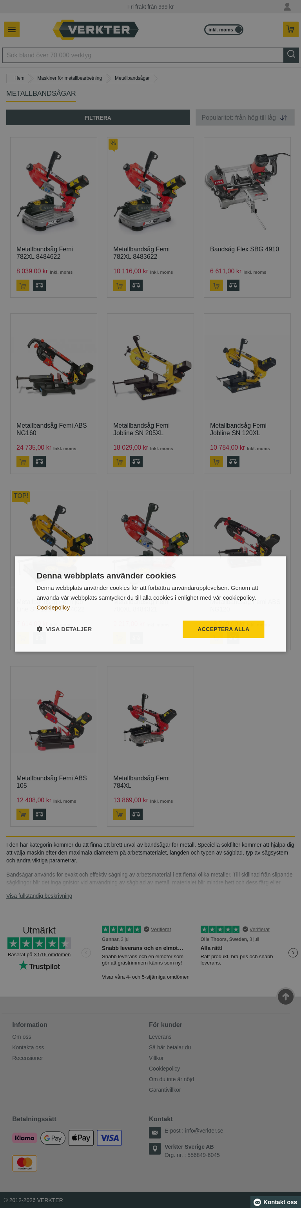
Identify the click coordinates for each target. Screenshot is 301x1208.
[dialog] (150, 604)
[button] (64, 629)
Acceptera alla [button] (224, 629)
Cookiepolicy (53, 607)
